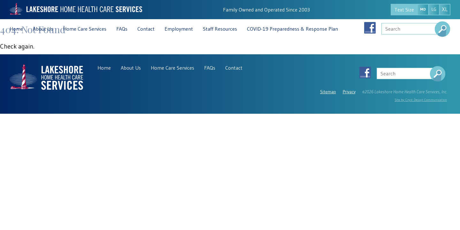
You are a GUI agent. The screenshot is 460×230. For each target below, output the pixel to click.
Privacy (349, 92)
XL (445, 9)
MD (423, 9)
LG (434, 9)
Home (16, 29)
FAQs (121, 29)
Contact (146, 29)
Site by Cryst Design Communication (421, 100)
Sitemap (328, 92)
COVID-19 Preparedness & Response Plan (292, 29)
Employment (179, 29)
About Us (43, 29)
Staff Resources (220, 29)
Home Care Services (84, 29)
